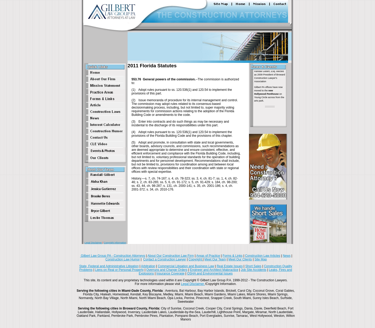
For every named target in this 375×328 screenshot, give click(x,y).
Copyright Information (115, 242)
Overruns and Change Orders (167, 270)
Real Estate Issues (230, 266)
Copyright (196, 259)
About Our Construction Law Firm (170, 256)
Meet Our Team (215, 259)
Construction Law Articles (262, 256)
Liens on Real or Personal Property (119, 270)
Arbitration (148, 266)
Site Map (260, 259)
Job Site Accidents (253, 270)
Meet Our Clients (240, 259)
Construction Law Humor (122, 259)
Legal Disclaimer (93, 242)
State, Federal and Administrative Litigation (109, 266)
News (287, 256)
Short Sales (253, 266)
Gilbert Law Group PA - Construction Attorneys (112, 256)
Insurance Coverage (171, 273)
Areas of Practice (208, 256)
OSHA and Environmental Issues (210, 273)
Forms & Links (233, 256)
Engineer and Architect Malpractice (214, 270)
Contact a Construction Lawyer (164, 259)
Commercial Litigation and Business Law (186, 266)
